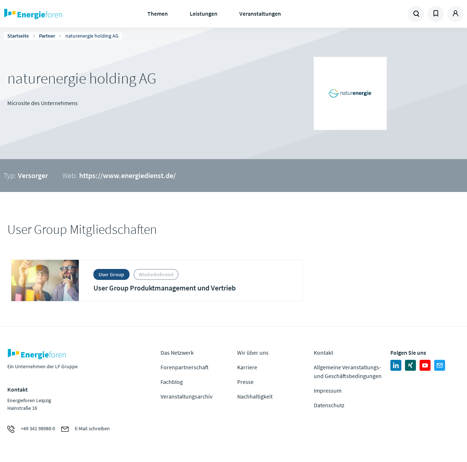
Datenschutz (329, 405)
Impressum (327, 390)
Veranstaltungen (260, 13)
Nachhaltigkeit (255, 396)
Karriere (247, 367)
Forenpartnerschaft (185, 367)
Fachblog (172, 381)
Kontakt (323, 352)
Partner (47, 35)
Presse (245, 381)
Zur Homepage (55, 14)
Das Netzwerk (177, 352)
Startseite (18, 35)
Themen (157, 13)
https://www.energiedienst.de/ (127, 175)
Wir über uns (253, 352)
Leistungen (203, 13)
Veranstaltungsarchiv (186, 396)
